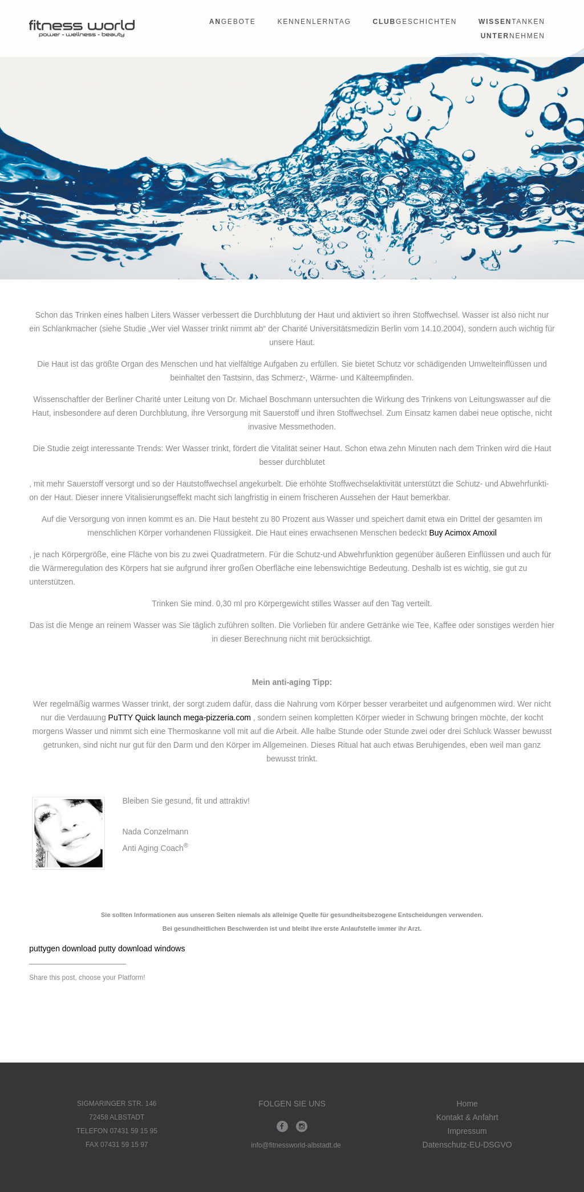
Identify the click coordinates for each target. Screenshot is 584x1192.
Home (466, 1103)
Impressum (467, 1131)
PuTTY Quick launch (144, 717)
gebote (232, 22)
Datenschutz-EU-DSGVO (467, 1144)
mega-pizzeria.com (217, 717)
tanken (511, 22)
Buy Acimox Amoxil (462, 532)
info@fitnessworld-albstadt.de (296, 1145)
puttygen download (62, 948)
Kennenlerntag (314, 22)
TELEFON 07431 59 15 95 (116, 1131)
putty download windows (142, 948)
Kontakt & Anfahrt (467, 1117)
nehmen (513, 36)
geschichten (415, 22)
